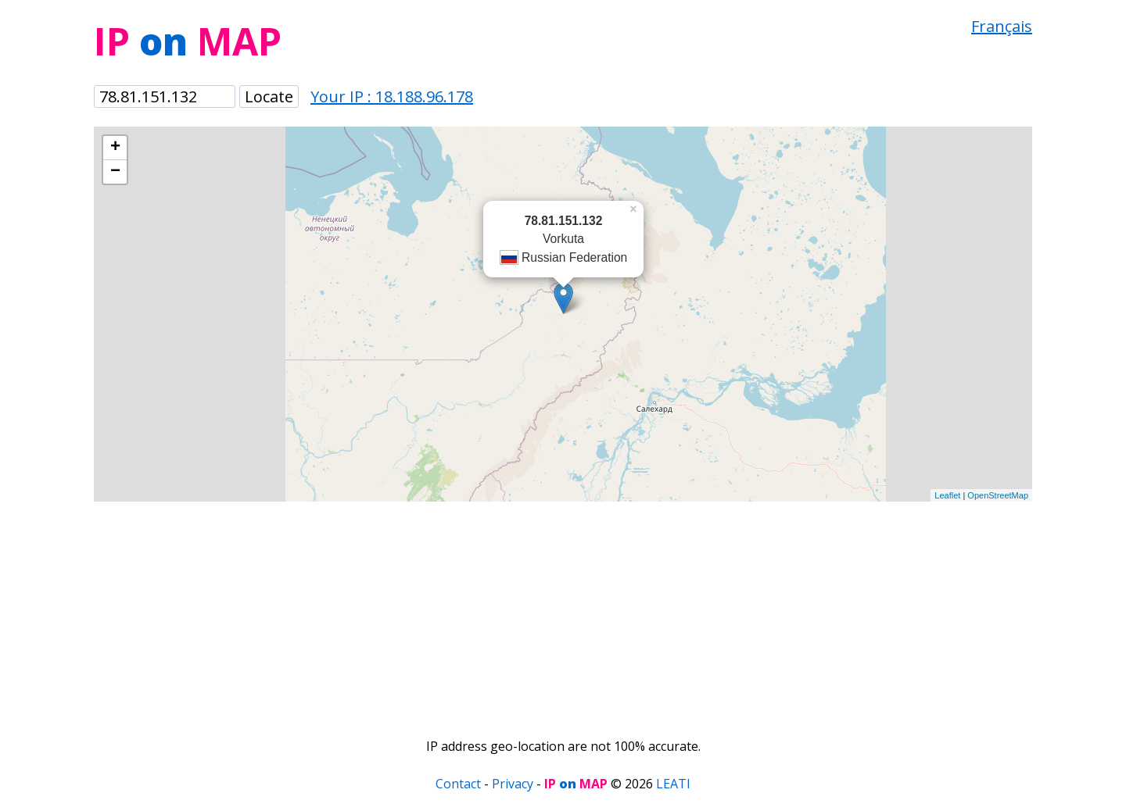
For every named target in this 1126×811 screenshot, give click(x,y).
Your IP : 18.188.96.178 (391, 96)
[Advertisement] (563, 611)
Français (1001, 26)
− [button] (115, 172)
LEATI (673, 783)
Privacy (512, 783)
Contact (458, 783)
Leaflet (947, 495)
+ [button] (115, 147)
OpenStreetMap (997, 495)
